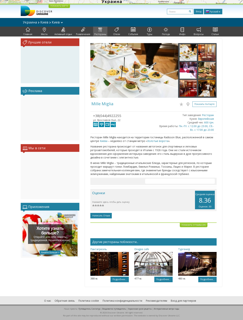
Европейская (206, 118)
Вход (198, 11)
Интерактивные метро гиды (166, 309)
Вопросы (199, 31)
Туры (149, 31)
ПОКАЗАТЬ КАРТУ (59, 5)
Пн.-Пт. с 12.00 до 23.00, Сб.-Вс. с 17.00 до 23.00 (196, 127)
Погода (166, 31)
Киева (103, 141)
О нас (47, 300)
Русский (213, 11)
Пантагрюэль (98, 249)
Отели (116, 31)
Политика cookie (88, 300)
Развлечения (83, 31)
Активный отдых (63, 31)
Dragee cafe (141, 249)
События (133, 31)
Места (44, 31)
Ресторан (208, 115)
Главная (27, 31)
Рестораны (100, 31)
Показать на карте (204, 104)
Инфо (182, 31)
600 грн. (209, 122)
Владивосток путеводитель (114, 309)
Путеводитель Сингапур (89, 309)
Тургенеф (184, 249)
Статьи (215, 31)
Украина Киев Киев (43, 22)
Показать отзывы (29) (194, 225)
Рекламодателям (156, 300)
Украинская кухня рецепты (140, 309)
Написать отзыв (101, 215)
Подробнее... (120, 279)
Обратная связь (65, 300)
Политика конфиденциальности (122, 300)
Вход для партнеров (183, 300)
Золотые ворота (157, 141)
